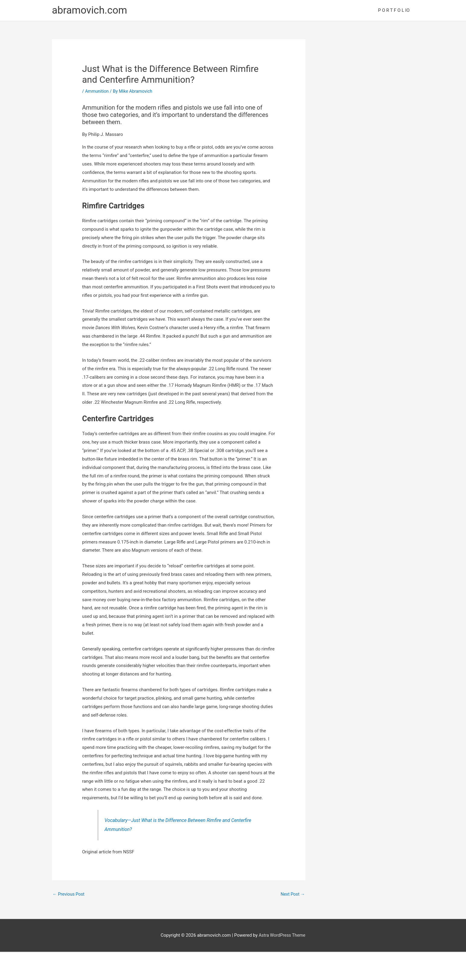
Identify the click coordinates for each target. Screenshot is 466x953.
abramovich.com (91, 11)
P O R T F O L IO (394, 11)
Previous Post (69, 895)
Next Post (292, 895)
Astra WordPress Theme (282, 936)
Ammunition (97, 92)
